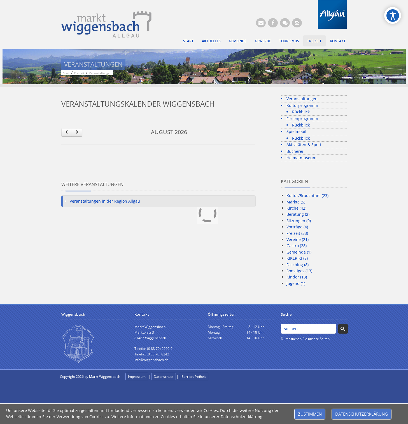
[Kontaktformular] (285, 22)
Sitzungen (298, 220)
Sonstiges (299, 270)
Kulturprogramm (302, 105)
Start (188, 41)
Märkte (295, 202)
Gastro (296, 245)
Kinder (296, 277)
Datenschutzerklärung (361, 414)
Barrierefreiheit (193, 376)
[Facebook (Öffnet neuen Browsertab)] (273, 22)
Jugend (295, 283)
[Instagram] (297, 22)
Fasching (297, 264)
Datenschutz (163, 376)
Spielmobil (296, 131)
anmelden (221, 376)
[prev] (66, 132)
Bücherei (294, 151)
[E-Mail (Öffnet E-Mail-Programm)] (261, 22)
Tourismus (289, 41)
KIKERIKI (297, 258)
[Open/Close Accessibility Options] (392, 15)
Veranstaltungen (302, 98)
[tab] (158, 201)
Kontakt (338, 41)
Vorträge (297, 226)
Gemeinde (237, 41)
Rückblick (301, 111)
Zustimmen (310, 414)
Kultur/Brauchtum (307, 195)
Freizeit (314, 41)
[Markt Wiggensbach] (106, 24)
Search (343, 329)
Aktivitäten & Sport (303, 144)
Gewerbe (263, 41)
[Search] (308, 329)
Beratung (297, 214)
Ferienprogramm (302, 118)
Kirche (296, 208)
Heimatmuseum (301, 157)
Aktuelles (211, 41)
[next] (77, 132)
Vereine (297, 239)
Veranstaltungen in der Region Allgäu (105, 201)
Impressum (137, 376)
